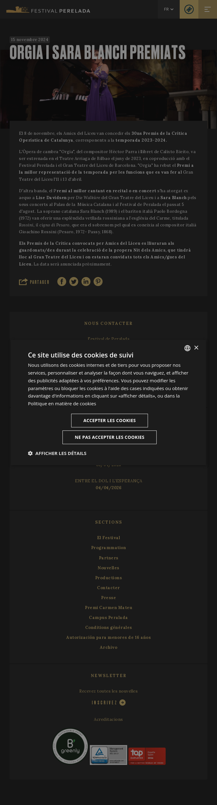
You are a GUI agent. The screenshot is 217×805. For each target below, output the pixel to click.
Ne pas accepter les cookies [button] (109, 437)
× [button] (196, 348)
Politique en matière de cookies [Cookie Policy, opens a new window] (62, 403)
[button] (57, 453)
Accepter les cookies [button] (109, 420)
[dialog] (108, 402)
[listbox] (187, 348)
